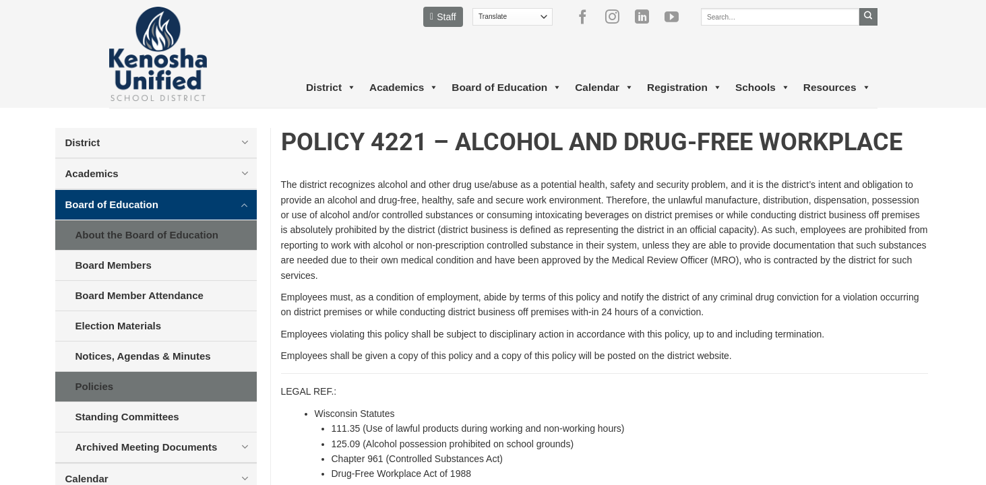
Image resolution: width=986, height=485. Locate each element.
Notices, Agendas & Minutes (143, 356)
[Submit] (868, 17)
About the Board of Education (146, 234)
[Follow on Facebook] (588, 17)
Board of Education (506, 87)
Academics (403, 87)
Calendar (604, 87)
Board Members (113, 265)
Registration (684, 87)
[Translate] (512, 17)
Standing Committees (127, 416)
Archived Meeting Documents (146, 447)
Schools (762, 87)
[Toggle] (245, 142)
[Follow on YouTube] (677, 17)
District (331, 87)
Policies (94, 386)
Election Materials (118, 325)
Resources (837, 87)
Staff (443, 16)
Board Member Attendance (139, 295)
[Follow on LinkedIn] (647, 17)
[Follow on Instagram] (617, 17)
